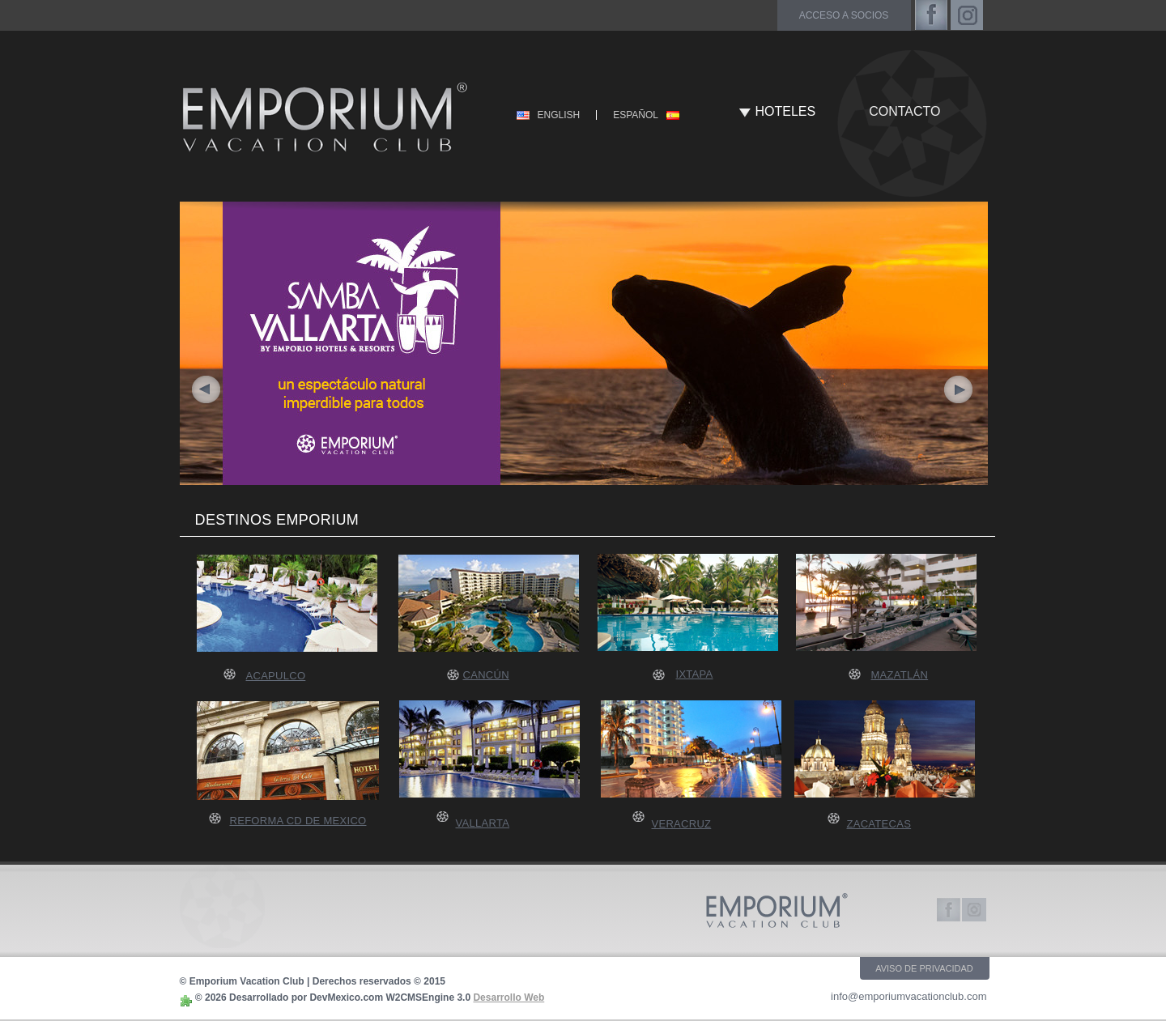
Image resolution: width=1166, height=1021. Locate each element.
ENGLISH (559, 115)
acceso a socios (844, 15)
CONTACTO (904, 111)
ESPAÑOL (635, 115)
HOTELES (785, 111)
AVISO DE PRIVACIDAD (924, 968)
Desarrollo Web (508, 997)
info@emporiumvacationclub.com (908, 996)
